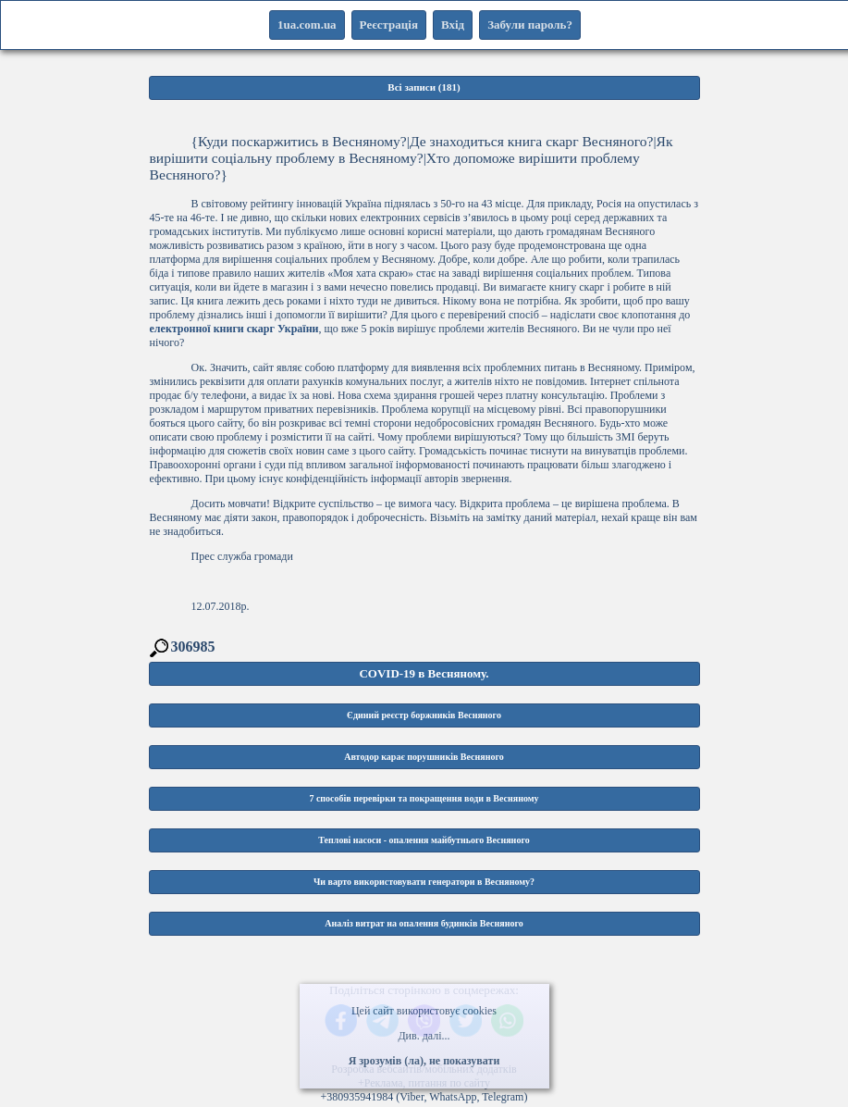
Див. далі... (423, 1035)
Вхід (452, 24)
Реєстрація (389, 24)
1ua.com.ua (307, 24)
